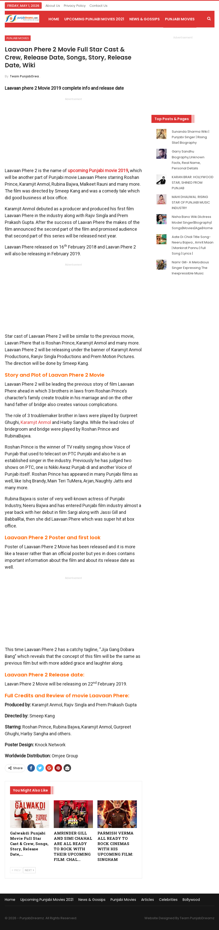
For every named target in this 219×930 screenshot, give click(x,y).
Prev (16, 870)
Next (29, 870)
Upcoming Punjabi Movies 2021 (94, 19)
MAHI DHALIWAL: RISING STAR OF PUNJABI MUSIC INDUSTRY (191, 202)
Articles (147, 899)
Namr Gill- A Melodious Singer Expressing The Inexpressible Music (190, 268)
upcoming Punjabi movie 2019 (98, 170)
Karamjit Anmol (36, 422)
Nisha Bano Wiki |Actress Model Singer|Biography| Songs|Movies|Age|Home (192, 222)
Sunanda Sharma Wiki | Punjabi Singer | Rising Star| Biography (190, 137)
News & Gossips (144, 19)
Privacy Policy (75, 5)
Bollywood (191, 899)
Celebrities (168, 899)
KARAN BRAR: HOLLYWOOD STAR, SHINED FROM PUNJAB (192, 182)
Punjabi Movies (180, 19)
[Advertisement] (73, 134)
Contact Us (98, 5)
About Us (52, 5)
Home (53, 19)
